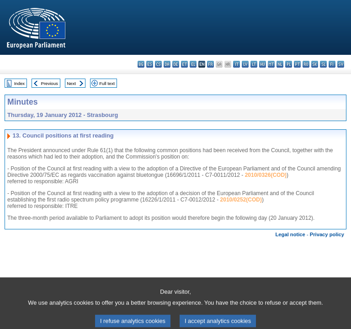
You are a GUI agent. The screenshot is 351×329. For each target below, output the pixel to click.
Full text (107, 83)
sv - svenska (340, 64)
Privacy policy (327, 234)
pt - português (297, 64)
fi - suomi (332, 64)
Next (71, 83)
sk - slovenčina (314, 64)
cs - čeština (158, 64)
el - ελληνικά (193, 64)
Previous (49, 83)
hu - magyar (262, 64)
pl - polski (288, 64)
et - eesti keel (184, 64)
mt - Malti (271, 64)
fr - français (210, 64)
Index (19, 83)
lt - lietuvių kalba (253, 64)
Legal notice (290, 234)
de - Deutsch (175, 64)
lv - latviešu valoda (245, 64)
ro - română (306, 64)
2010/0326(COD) (266, 175)
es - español (149, 64)
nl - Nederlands (280, 64)
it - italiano (236, 64)
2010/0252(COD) (241, 199)
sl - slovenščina (323, 64)
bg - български (141, 64)
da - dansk (167, 64)
